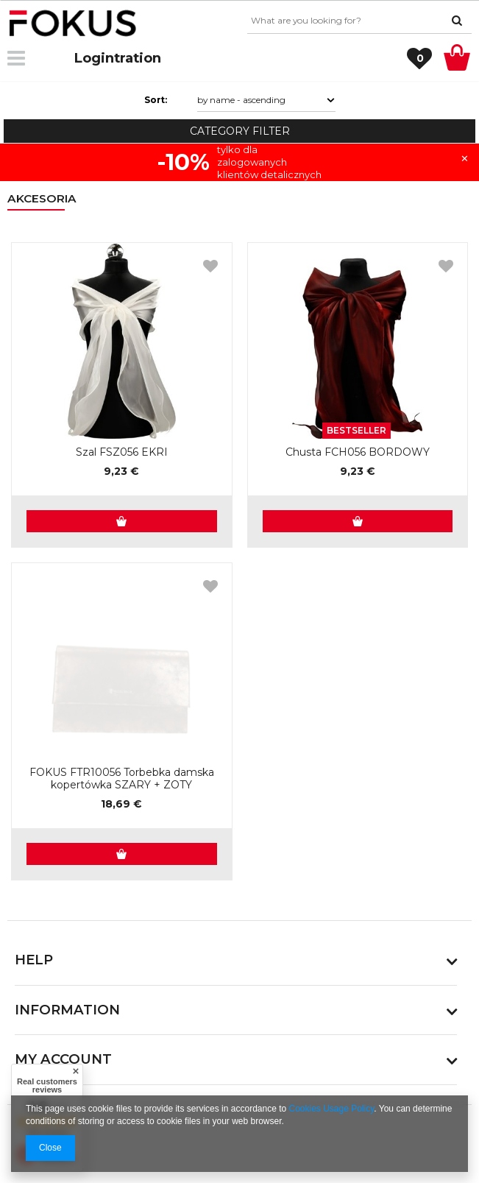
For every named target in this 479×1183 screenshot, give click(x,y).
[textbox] (359, 20)
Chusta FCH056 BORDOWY (357, 452)
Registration (117, 57)
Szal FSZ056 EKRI (122, 452)
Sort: (155, 99)
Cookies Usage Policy (332, 1108)
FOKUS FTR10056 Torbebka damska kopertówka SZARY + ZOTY (121, 778)
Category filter (240, 131)
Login (94, 57)
